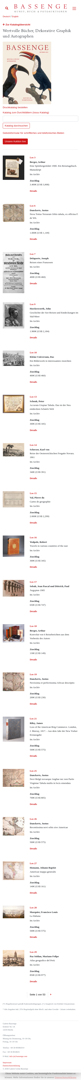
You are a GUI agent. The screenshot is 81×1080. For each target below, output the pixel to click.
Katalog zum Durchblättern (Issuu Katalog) (26, 112)
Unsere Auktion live (15, 141)
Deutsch (6, 16)
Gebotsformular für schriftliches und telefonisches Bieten (33, 133)
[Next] (51, 994)
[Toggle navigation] (74, 8)
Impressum (7, 1063)
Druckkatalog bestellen (15, 107)
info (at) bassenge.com (18, 1056)
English (15, 16)
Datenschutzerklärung (11, 1066)
